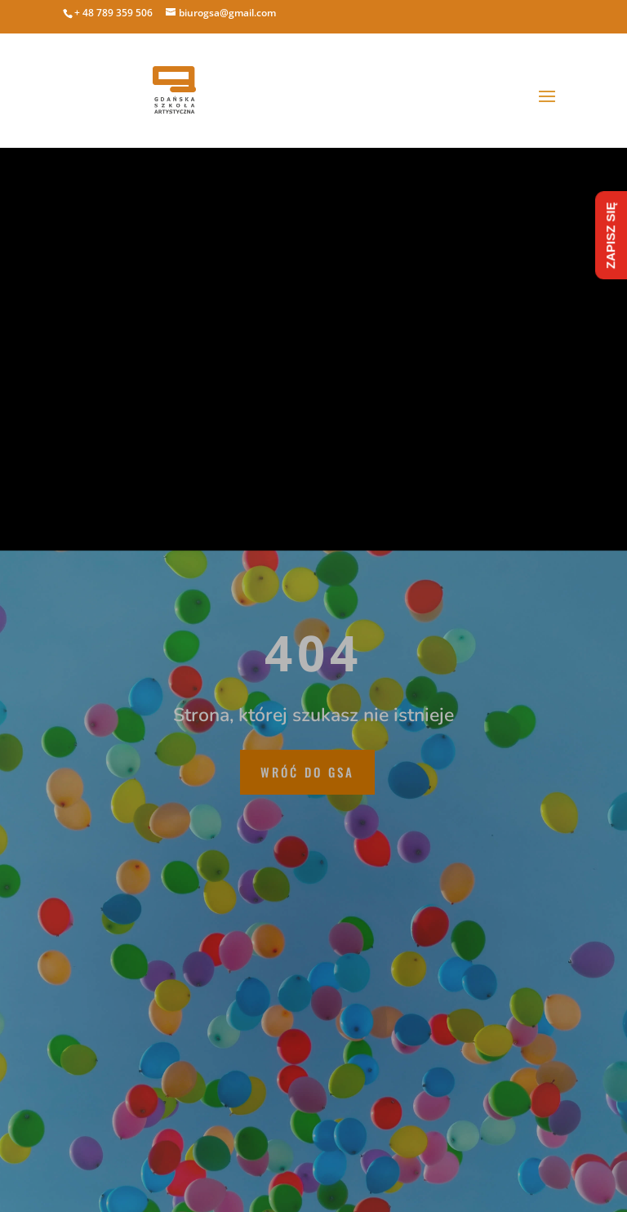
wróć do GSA (307, 772)
